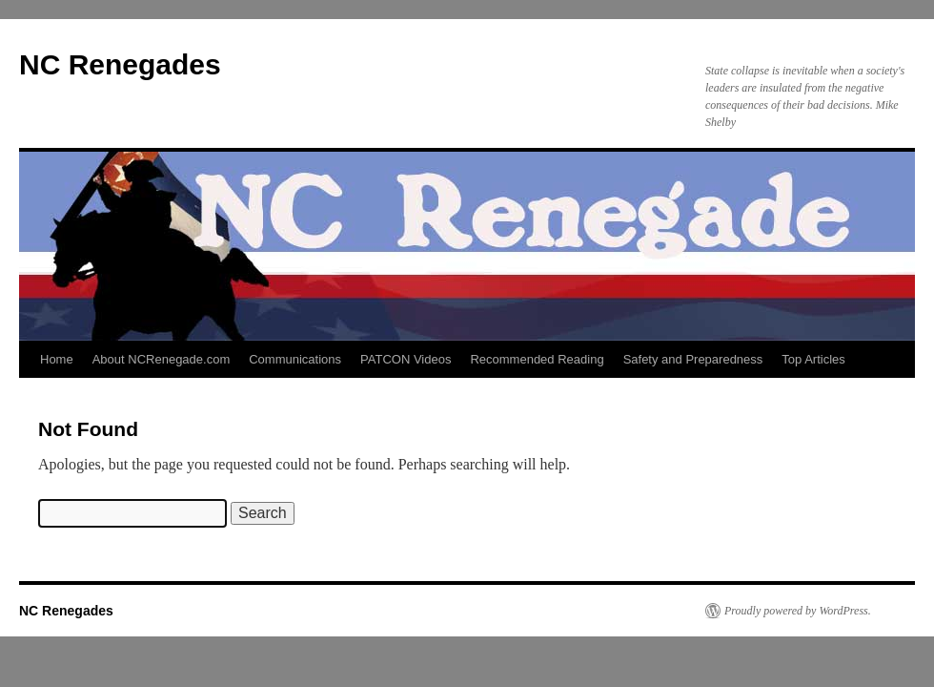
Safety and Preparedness (693, 359)
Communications (295, 359)
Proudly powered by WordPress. (797, 610)
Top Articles (813, 359)
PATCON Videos (405, 359)
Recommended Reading (536, 359)
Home (56, 359)
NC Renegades (120, 64)
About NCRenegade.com (161, 359)
